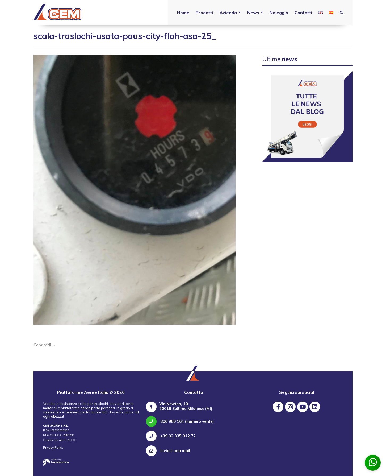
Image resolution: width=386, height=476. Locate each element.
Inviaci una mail (168, 450)
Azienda (228, 12)
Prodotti (204, 12)
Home (183, 12)
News (253, 12)
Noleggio (279, 12)
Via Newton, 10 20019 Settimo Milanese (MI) (185, 406)
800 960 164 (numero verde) (180, 421)
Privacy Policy (53, 447)
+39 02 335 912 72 (171, 436)
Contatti (303, 12)
